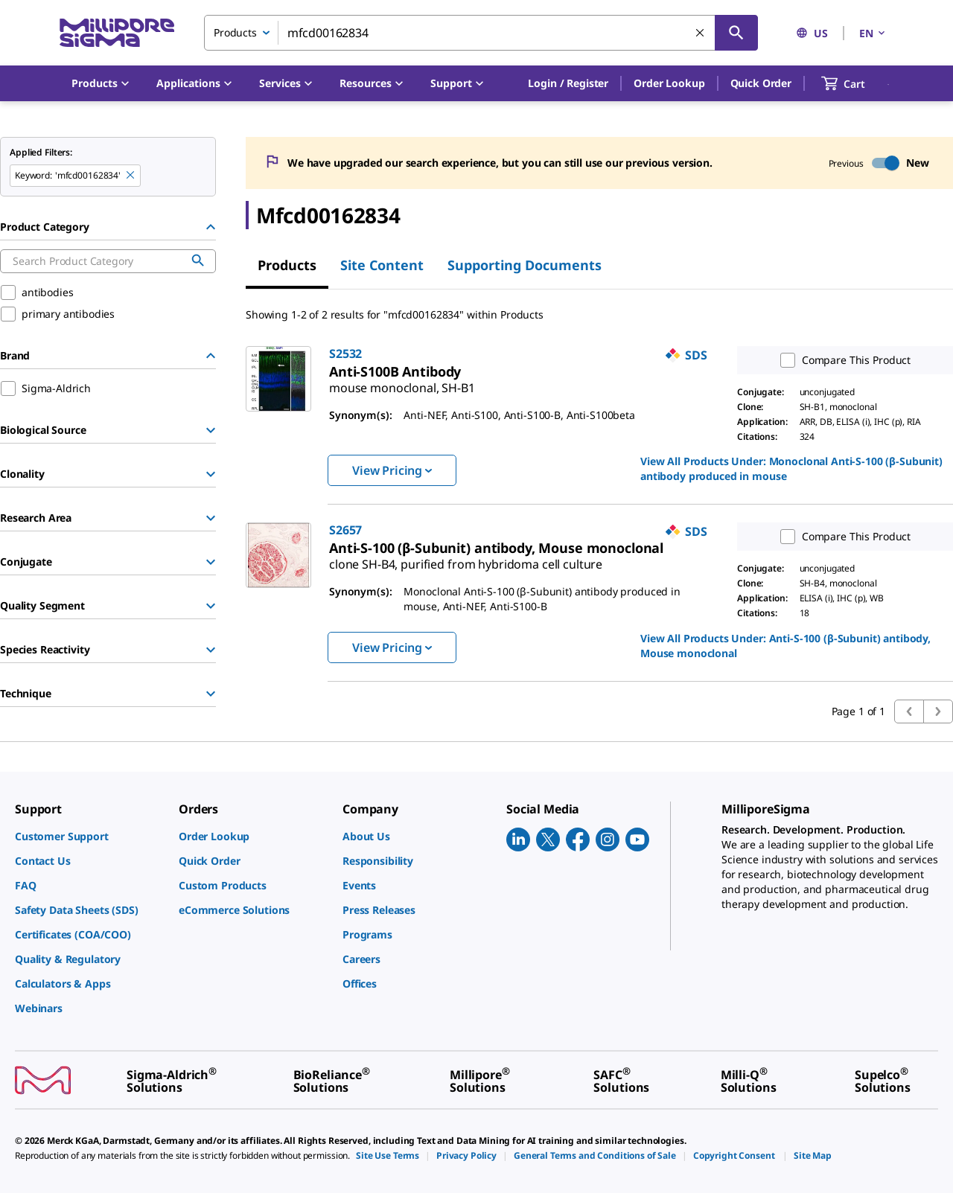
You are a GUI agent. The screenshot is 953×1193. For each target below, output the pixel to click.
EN (873, 33)
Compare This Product (842, 360)
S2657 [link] (345, 530)
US (812, 33)
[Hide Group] (210, 227)
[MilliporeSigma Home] (117, 33)
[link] (402, 382)
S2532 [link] (345, 353)
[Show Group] (210, 430)
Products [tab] (287, 265)
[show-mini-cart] (856, 83)
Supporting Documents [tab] (524, 265)
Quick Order (760, 83)
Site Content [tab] (382, 265)
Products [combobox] (235, 32)
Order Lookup (669, 83)
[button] (568, 83)
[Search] (736, 33)
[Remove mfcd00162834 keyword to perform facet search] (131, 175)
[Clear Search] (700, 33)
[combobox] (481, 33)
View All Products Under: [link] (791, 468)
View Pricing (392, 470)
